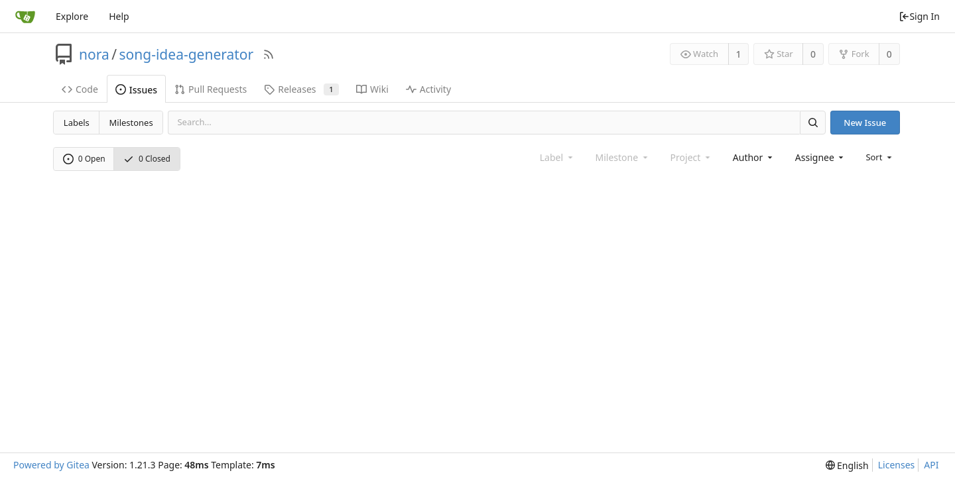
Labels (77, 123)
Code (80, 89)
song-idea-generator (186, 54)
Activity (428, 89)
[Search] (812, 122)
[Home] (25, 16)
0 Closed (146, 158)
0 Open (84, 158)
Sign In (919, 16)
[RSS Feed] (269, 54)
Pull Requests (210, 89)
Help (119, 16)
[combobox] (753, 157)
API (931, 464)
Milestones (131, 123)
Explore (72, 16)
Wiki (372, 89)
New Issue (865, 123)
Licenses (896, 464)
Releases (301, 89)
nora (94, 54)
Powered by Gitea (51, 464)
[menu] (880, 157)
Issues (136, 89)
